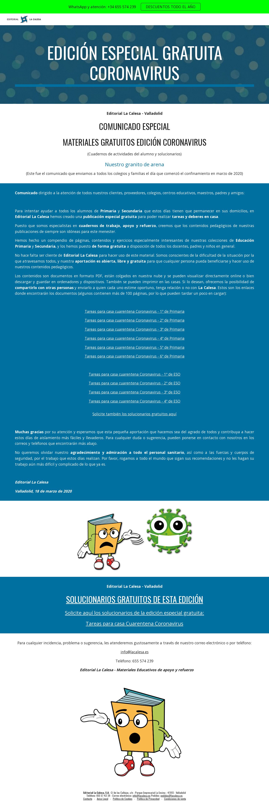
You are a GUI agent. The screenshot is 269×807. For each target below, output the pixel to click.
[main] (134, 64)
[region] (134, 6)
